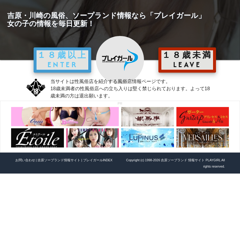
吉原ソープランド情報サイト (59, 160)
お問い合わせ (25, 160)
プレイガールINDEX (97, 160)
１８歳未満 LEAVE (187, 59)
